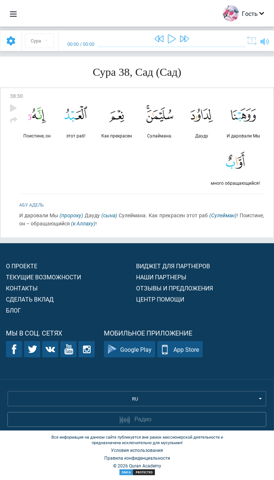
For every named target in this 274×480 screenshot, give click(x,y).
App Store (180, 349)
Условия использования (137, 450)
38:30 (16, 95)
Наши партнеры (161, 277)
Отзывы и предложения (174, 288)
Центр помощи (160, 299)
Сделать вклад (30, 299)
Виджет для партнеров (173, 266)
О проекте (21, 266)
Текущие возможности (43, 277)
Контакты (22, 288)
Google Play (130, 349)
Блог (13, 310)
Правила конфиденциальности (137, 458)
